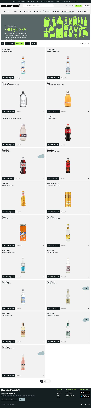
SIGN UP (22, 399)
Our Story (59, 392)
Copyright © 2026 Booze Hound (8, 404)
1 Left (41, 156)
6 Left (86, 320)
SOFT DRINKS (19, 43)
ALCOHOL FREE (10, 43)
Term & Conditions (70, 395)
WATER (34, 43)
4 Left (86, 288)
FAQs (58, 397)
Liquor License (69, 394)
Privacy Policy (69, 392)
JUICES (27, 43)
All (2, 43)
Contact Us (59, 394)
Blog (58, 395)
